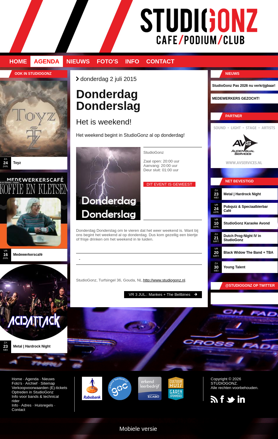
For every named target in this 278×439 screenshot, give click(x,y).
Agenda (46, 61)
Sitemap (48, 383)
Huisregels (44, 405)
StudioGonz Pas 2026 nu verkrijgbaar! (243, 86)
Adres (26, 405)
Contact (160, 61)
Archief (31, 383)
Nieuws (78, 61)
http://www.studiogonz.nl (164, 280)
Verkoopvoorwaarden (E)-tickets (39, 388)
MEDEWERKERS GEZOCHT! (236, 98)
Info (132, 61)
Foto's (107, 61)
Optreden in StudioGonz (33, 392)
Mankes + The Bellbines (169, 294)
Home (18, 61)
